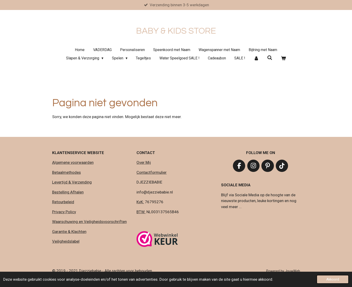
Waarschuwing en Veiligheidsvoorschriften (89, 221)
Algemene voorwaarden (73, 162)
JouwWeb (292, 271)
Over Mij (143, 162)
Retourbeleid (63, 202)
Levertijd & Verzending (72, 182)
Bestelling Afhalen (68, 192)
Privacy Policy (64, 212)
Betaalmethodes (66, 172)
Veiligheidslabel (65, 241)
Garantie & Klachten (69, 231)
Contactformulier (151, 172)
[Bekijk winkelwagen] (283, 58)
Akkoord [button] (332, 279)
